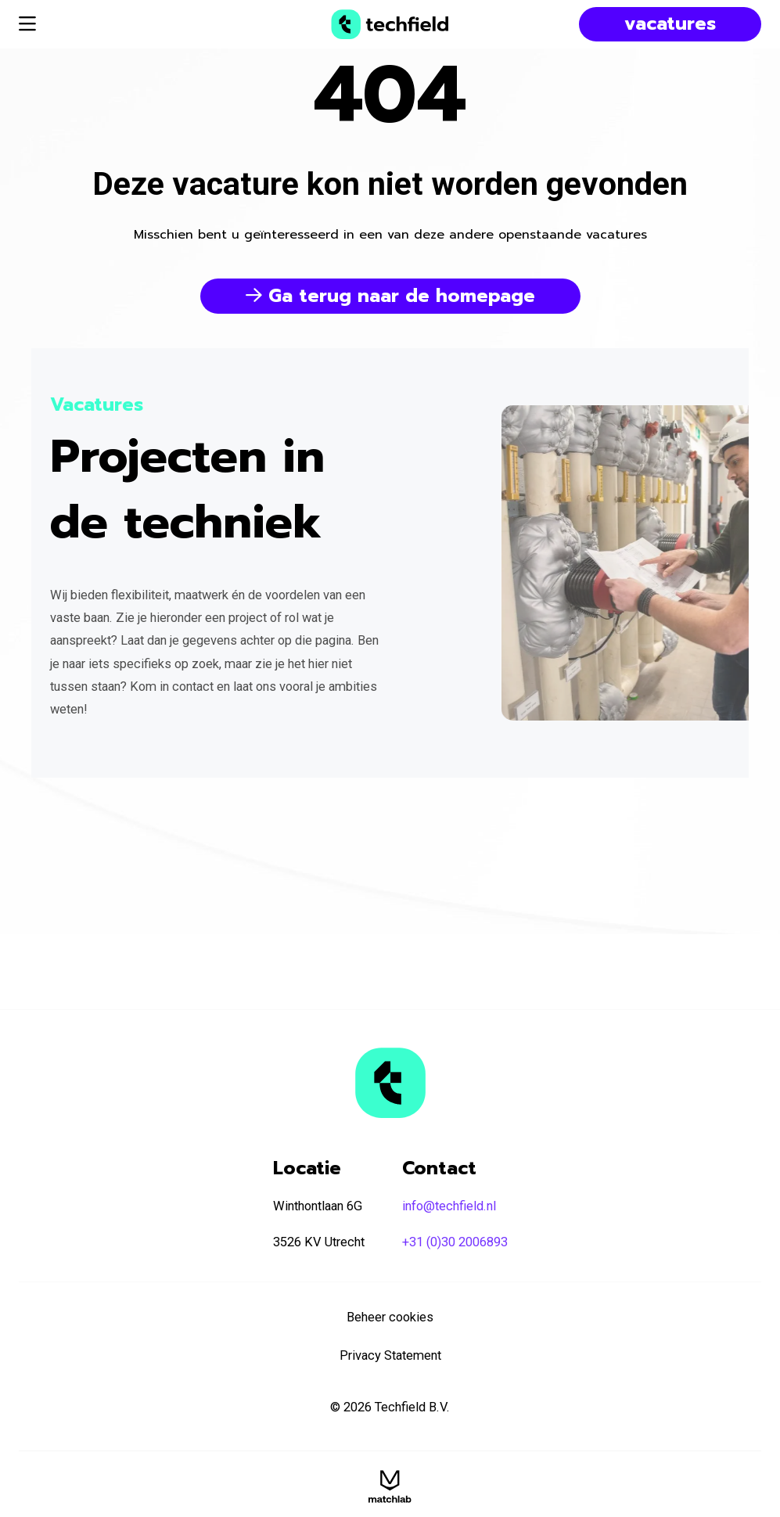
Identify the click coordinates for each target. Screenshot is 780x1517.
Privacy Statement (390, 1355)
